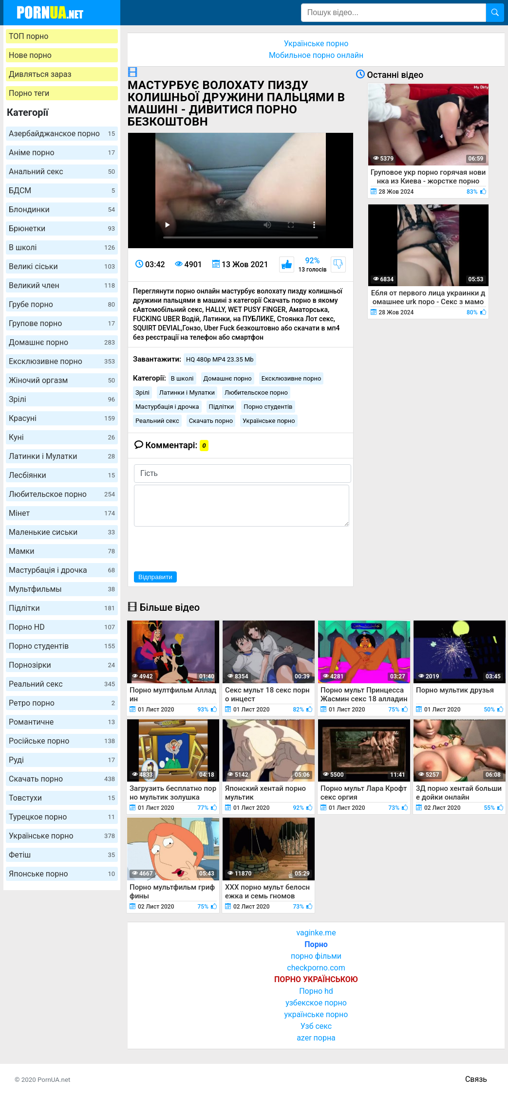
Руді (62, 760)
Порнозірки (62, 665)
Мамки (62, 551)
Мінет (62, 513)
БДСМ (62, 190)
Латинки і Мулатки (62, 456)
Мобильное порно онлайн (316, 55)
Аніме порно (62, 152)
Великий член (62, 285)
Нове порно (30, 55)
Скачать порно (62, 779)
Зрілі (62, 399)
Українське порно (62, 835)
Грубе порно (62, 304)
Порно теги (29, 93)
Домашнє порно (62, 342)
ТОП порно (28, 36)
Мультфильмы (62, 589)
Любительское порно (62, 494)
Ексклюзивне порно (62, 361)
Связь (476, 1079)
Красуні (62, 418)
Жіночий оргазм (62, 380)
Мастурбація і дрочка (62, 570)
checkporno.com (316, 967)
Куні (62, 437)
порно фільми (316, 956)
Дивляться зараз (40, 74)
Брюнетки (62, 228)
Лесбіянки (62, 475)
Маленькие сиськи (62, 532)
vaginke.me (316, 932)
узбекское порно (316, 1002)
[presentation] (208, 547)
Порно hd (316, 991)
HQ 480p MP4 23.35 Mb (220, 359)
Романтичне (62, 722)
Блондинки (62, 209)
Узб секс (316, 1026)
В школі (62, 247)
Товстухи (62, 798)
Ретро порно (62, 703)
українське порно (316, 1014)
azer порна (316, 1037)
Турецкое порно (62, 816)
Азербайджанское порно (62, 133)
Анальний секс (62, 171)
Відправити (155, 577)
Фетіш (62, 854)
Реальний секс (62, 684)
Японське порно (62, 873)
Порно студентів (62, 646)
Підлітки (62, 608)
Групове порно (62, 323)
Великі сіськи (62, 266)
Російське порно (62, 741)
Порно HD (62, 627)
